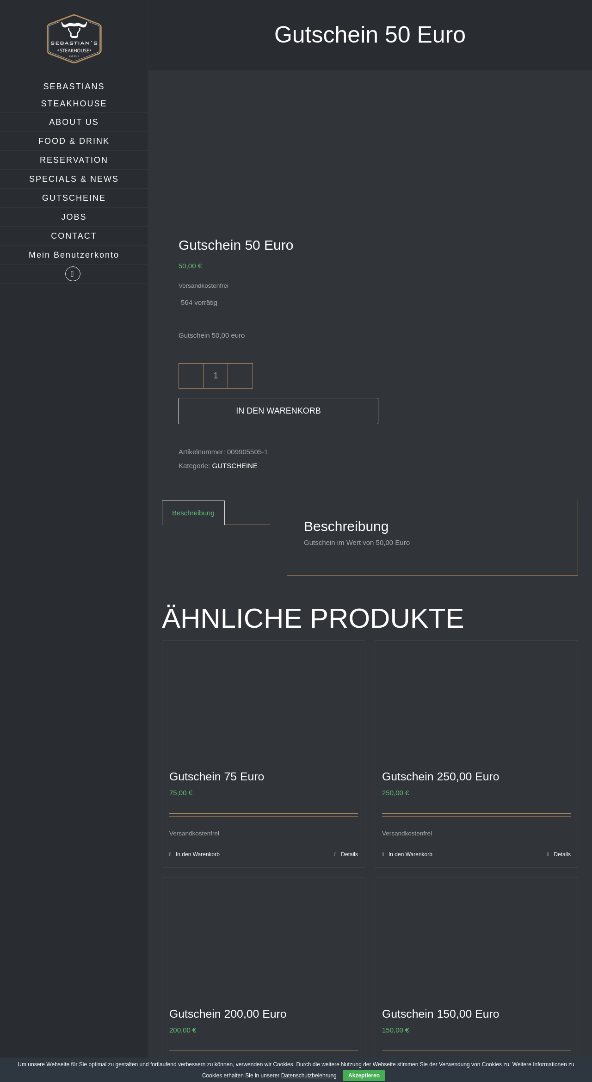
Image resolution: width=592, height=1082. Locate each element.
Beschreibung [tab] (193, 513)
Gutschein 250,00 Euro (441, 776)
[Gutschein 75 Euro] (263, 698)
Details (349, 854)
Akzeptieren (364, 1075)
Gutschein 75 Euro (216, 776)
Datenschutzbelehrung (309, 1075)
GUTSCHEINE (235, 466)
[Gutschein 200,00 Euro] (263, 935)
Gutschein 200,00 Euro (228, 1014)
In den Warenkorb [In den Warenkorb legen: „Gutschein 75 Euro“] (198, 854)
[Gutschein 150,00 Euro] (476, 935)
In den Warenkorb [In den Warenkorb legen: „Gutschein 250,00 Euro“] (410, 854)
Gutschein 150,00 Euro (441, 1014)
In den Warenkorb (278, 410)
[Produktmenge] (216, 376)
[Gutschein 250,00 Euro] (476, 698)
